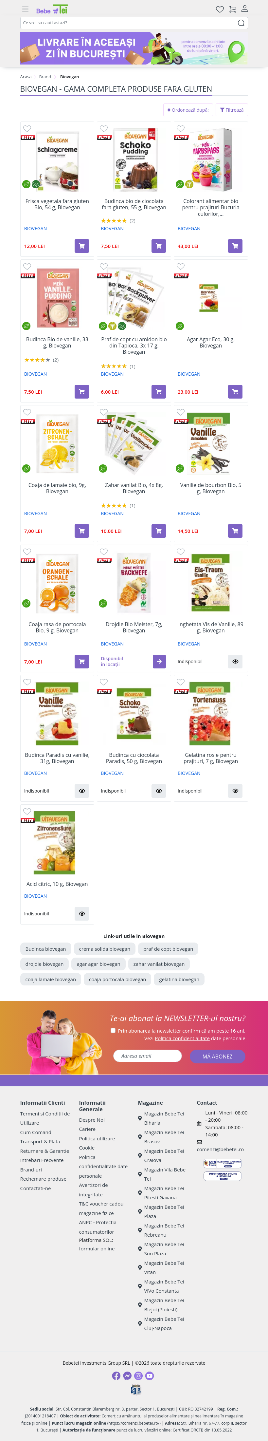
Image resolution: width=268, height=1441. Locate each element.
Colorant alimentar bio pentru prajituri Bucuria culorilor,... (210, 207)
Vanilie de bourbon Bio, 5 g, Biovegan (210, 488)
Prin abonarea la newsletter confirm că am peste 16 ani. (181, 1030)
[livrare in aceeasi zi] (134, 48)
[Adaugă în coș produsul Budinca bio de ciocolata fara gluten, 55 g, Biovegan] (159, 246)
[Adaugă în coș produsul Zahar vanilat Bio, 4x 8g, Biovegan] (159, 531)
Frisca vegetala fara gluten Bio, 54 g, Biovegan (57, 204)
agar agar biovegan (98, 964)
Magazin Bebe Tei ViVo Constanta (161, 1286)
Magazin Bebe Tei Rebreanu (161, 1230)
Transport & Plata (40, 1141)
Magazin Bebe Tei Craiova (161, 1156)
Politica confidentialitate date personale (103, 1166)
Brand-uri (31, 1169)
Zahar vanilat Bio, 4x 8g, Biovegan (134, 488)
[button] (159, 661)
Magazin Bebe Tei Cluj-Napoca (161, 1324)
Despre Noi (92, 1119)
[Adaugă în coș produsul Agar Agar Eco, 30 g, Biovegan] (235, 392)
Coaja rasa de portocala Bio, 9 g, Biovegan (57, 627)
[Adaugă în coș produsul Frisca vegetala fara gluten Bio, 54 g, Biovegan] (82, 246)
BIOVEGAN (35, 228)
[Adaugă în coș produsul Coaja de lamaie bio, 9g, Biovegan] (82, 531)
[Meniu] (25, 9)
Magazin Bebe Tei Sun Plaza (161, 1249)
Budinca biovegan (46, 948)
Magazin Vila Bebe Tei (162, 1174)
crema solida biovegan (105, 948)
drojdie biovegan (45, 964)
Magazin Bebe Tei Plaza (161, 1212)
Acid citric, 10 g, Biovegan (57, 884)
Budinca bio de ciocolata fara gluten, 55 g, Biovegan (134, 204)
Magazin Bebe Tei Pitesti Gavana (161, 1193)
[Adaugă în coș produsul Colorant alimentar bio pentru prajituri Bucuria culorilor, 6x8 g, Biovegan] (235, 246)
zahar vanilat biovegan (159, 964)
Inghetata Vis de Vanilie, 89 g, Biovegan (210, 627)
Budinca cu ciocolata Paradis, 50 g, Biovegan (134, 758)
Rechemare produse (43, 1178)
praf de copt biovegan (168, 948)
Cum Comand (36, 1132)
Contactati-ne (35, 1188)
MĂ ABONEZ (218, 1056)
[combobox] (134, 23)
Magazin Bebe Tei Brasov (161, 1137)
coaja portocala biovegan (117, 979)
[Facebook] (116, 1376)
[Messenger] (127, 1376)
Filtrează (232, 110)
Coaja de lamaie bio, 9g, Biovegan (57, 488)
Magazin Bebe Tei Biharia (161, 1118)
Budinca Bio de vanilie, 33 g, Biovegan (57, 342)
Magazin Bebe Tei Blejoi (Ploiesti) (161, 1305)
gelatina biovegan (179, 979)
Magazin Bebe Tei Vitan (161, 1268)
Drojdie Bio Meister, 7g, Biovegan (134, 627)
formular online (97, 1248)
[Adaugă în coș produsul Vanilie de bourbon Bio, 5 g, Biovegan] (235, 531)
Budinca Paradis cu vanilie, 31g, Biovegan (57, 758)
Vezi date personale (194, 1038)
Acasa (26, 77)
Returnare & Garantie (44, 1151)
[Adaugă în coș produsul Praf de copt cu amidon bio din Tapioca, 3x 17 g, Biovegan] (159, 392)
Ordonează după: (188, 110)
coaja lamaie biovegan (51, 979)
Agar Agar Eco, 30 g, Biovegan (211, 342)
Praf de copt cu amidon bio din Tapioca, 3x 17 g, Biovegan (134, 345)
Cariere (87, 1129)
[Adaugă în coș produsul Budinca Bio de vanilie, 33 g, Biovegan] (82, 392)
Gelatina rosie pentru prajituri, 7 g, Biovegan (211, 758)
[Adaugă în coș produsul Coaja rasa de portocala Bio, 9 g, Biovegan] (82, 661)
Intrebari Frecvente (42, 1160)
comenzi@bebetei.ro (220, 1149)
